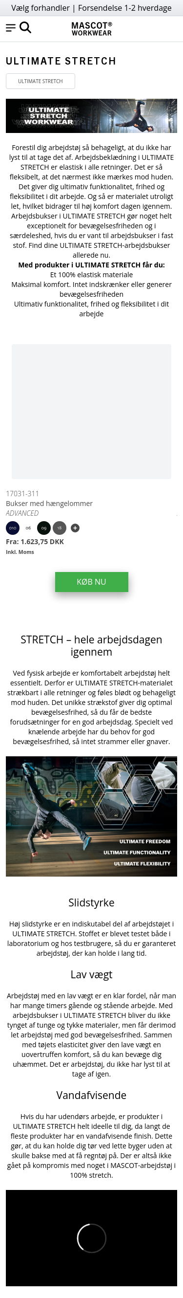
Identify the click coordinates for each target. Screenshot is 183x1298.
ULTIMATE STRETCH (40, 81)
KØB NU (91, 581)
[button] (11, 29)
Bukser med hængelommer (49, 503)
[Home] (91, 29)
